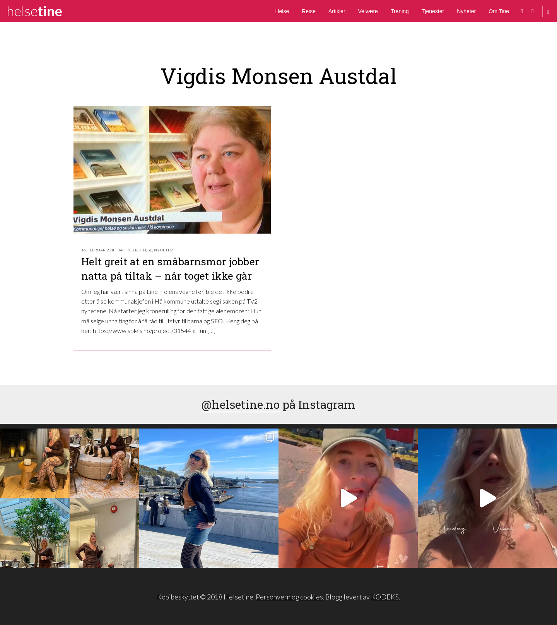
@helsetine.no (241, 404)
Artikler (336, 11)
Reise (309, 11)
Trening (400, 11)
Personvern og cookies (289, 597)
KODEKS (385, 597)
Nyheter (466, 11)
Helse (282, 11)
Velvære (368, 11)
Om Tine (499, 11)
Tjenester (433, 11)
